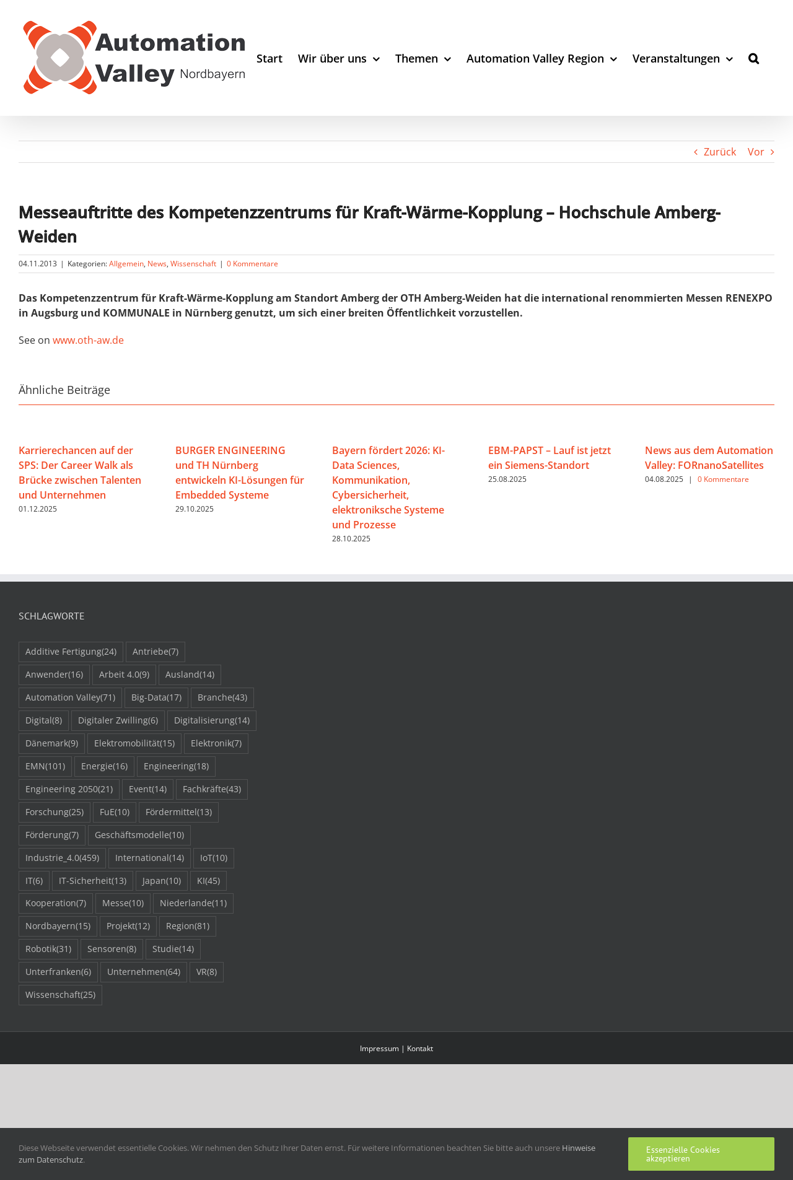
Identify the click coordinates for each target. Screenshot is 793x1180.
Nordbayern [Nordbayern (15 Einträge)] (57, 926)
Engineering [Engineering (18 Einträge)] (176, 766)
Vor (756, 152)
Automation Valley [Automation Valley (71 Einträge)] (70, 697)
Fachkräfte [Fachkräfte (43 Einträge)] (212, 789)
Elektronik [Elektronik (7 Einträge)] (216, 743)
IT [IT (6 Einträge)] (34, 881)
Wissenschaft (193, 263)
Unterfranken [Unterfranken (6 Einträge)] (58, 972)
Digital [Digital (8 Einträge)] (43, 720)
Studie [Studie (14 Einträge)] (173, 949)
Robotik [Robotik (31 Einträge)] (48, 949)
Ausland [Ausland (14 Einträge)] (189, 674)
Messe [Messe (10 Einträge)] (123, 903)
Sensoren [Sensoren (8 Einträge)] (111, 949)
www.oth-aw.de (88, 340)
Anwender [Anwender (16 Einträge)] (54, 674)
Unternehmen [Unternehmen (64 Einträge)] (143, 972)
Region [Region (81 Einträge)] (187, 926)
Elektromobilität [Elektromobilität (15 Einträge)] (134, 743)
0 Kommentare (252, 263)
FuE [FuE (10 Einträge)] (114, 812)
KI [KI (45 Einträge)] (208, 881)
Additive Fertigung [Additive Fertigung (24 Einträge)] (70, 652)
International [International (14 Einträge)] (149, 858)
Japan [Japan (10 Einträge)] (161, 881)
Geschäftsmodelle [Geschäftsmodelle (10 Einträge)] (139, 835)
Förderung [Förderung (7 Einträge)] (52, 835)
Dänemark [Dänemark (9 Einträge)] (51, 743)
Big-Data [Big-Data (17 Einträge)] (156, 697)
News (157, 263)
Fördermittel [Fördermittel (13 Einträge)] (179, 812)
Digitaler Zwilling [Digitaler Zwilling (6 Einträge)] (118, 720)
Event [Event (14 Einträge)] (148, 789)
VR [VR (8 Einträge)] (206, 972)
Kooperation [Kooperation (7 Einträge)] (55, 903)
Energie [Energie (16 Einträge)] (104, 766)
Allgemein (126, 263)
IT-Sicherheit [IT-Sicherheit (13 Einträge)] (92, 881)
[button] (753, 58)
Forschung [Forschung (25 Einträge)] (54, 812)
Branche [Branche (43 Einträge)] (222, 697)
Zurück (720, 152)
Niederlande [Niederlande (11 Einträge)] (193, 903)
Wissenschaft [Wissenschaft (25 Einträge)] (60, 995)
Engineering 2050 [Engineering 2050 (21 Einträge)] (69, 789)
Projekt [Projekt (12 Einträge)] (128, 926)
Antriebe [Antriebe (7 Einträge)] (155, 652)
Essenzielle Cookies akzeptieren (683, 1154)
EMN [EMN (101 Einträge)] (45, 766)
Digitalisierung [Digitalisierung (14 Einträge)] (212, 720)
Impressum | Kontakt (396, 1048)
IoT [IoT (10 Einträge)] (213, 858)
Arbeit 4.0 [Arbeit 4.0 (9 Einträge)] (124, 674)
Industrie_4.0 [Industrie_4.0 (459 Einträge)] (62, 858)
